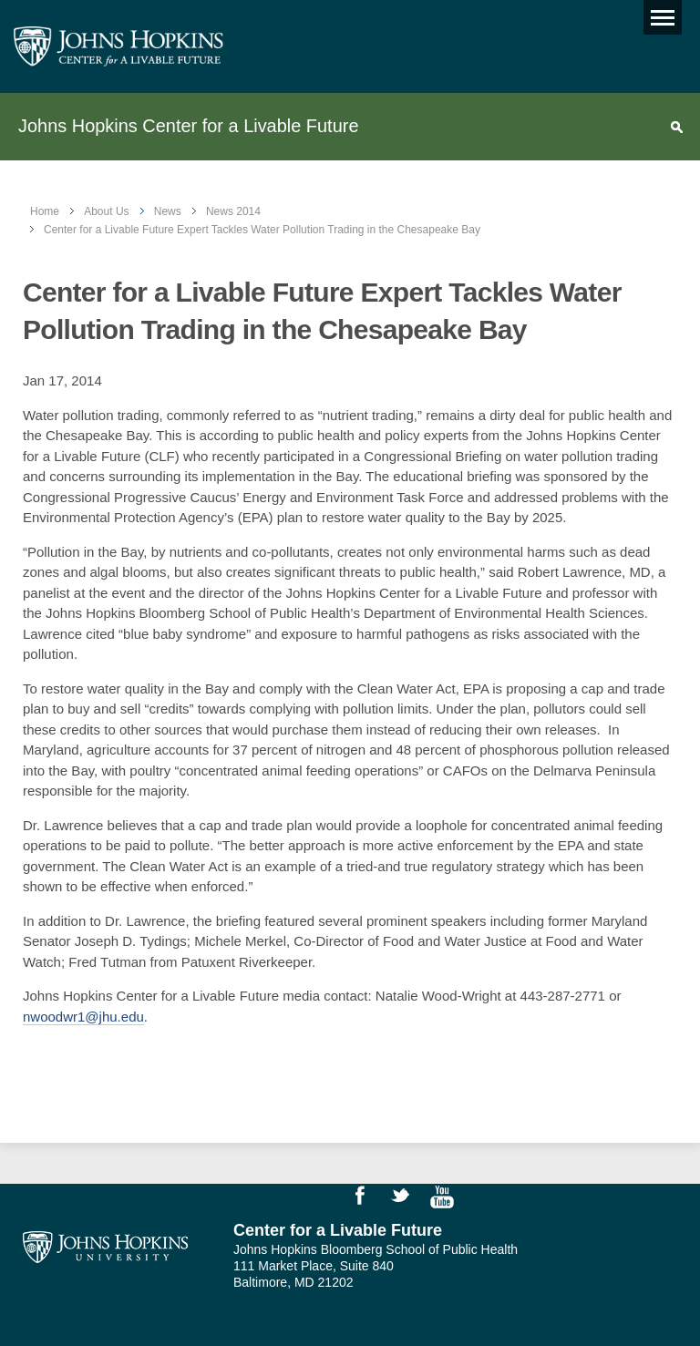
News (167, 211)
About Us (106, 211)
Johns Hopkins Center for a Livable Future (188, 126)
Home (44, 211)
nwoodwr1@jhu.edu (83, 1016)
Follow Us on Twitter (408, 1199)
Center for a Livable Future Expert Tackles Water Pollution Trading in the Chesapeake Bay (262, 229)
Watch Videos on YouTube (448, 1199)
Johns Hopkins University (105, 1247)
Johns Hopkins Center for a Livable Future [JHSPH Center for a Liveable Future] (118, 46)
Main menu (658, 13)
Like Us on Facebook (368, 1199)
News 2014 (233, 211)
